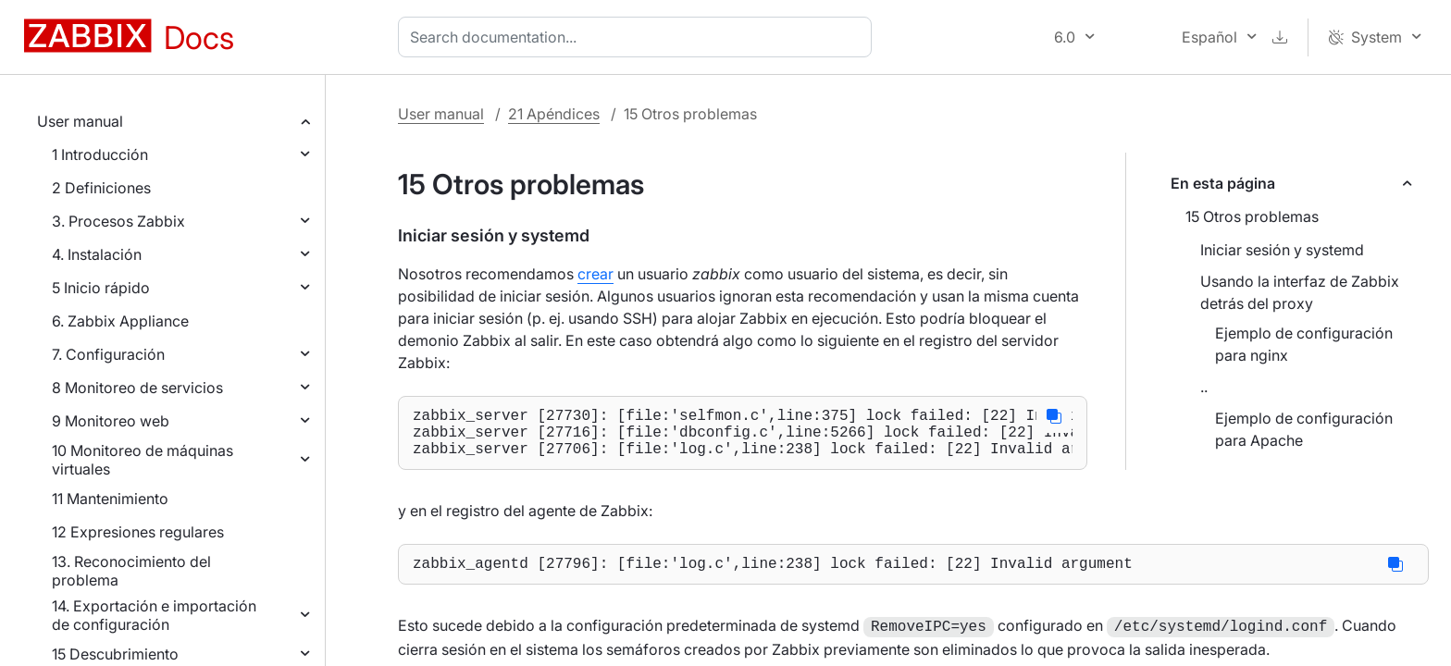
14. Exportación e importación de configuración (154, 615)
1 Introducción (100, 154)
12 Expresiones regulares (138, 532)
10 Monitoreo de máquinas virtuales (142, 459)
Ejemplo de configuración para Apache (1304, 429)
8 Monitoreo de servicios (137, 387)
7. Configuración (108, 354)
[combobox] (638, 37)
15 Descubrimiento (115, 654)
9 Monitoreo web (110, 421)
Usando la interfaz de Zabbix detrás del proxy (1299, 292)
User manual (80, 121)
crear (595, 274)
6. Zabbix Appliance (120, 321)
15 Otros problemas (1252, 216)
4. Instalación (97, 254)
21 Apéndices (554, 114)
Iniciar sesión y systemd (1282, 249)
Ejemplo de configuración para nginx (1304, 344)
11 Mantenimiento (110, 498)
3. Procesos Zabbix (118, 221)
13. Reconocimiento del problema (131, 570)
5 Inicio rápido (101, 287)
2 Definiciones (101, 188)
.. (1204, 386)
